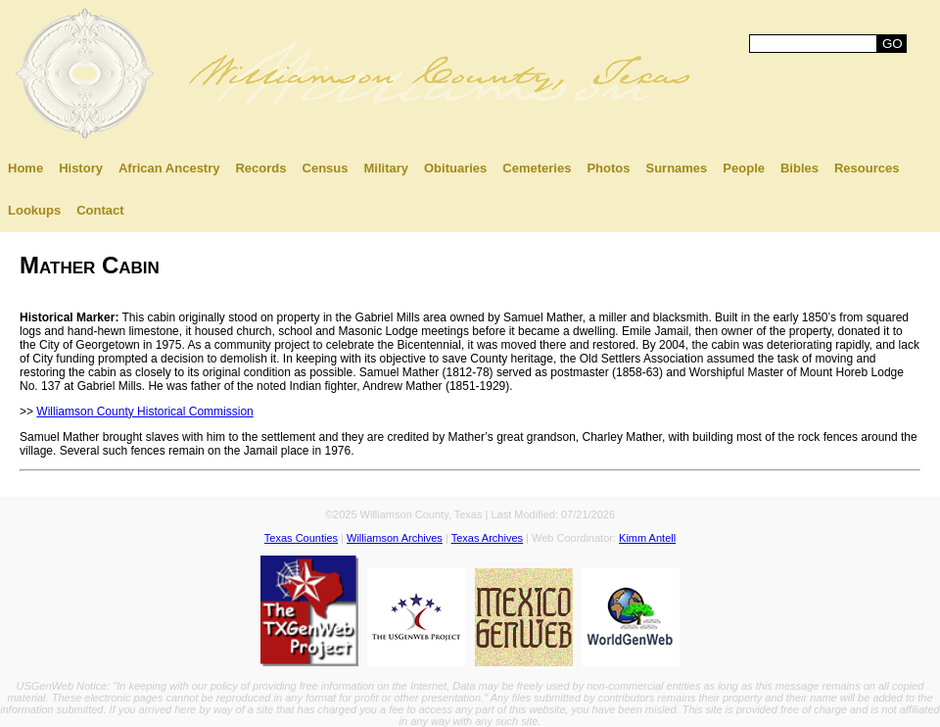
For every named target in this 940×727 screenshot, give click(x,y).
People (744, 168)
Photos (608, 168)
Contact (99, 210)
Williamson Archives (395, 538)
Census (326, 168)
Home (25, 168)
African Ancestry (169, 168)
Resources (866, 168)
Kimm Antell (647, 538)
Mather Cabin (90, 265)
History (81, 168)
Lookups (34, 210)
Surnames (676, 168)
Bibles (799, 168)
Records (260, 168)
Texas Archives (487, 538)
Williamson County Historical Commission (144, 411)
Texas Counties (301, 538)
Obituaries (455, 168)
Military (385, 168)
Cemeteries (536, 168)
